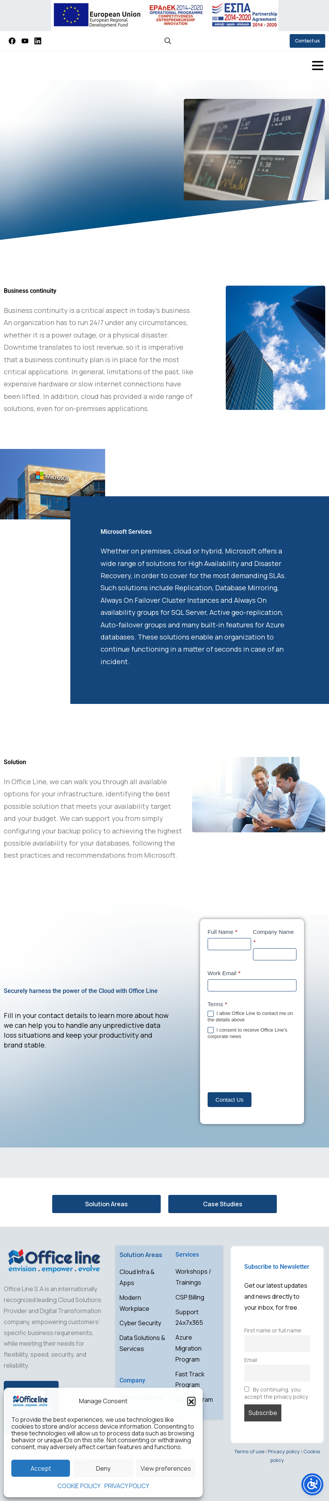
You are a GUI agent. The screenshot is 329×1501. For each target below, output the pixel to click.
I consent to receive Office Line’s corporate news (247, 1033)
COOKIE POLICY (79, 1486)
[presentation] (265, 1066)
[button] (191, 1401)
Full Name (223, 932)
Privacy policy (284, 1451)
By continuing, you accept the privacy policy (276, 1393)
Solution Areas (140, 1255)
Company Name (273, 937)
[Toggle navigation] (317, 65)
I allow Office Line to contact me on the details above (250, 1016)
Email (250, 1359)
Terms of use (249, 1451)
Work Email (224, 973)
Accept (41, 1468)
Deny (103, 1468)
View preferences (166, 1468)
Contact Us (230, 1099)
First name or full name (272, 1330)
